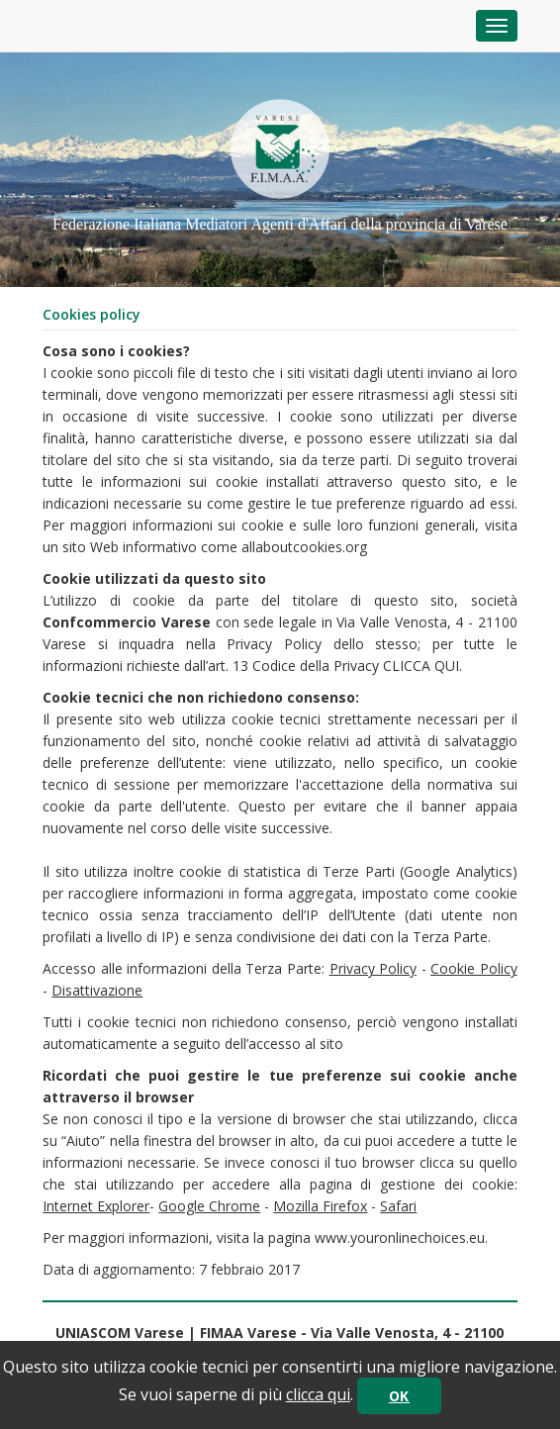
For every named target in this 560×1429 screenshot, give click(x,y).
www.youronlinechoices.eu (400, 1237)
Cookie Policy (473, 968)
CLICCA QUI (421, 665)
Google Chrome (209, 1205)
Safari (398, 1205)
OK (399, 1395)
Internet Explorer (96, 1205)
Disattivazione (96, 990)
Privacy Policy (373, 968)
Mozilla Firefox (320, 1205)
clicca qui (318, 1394)
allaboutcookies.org (304, 546)
